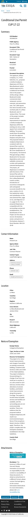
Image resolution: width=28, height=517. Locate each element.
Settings (24, 1)
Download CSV (5, 497)
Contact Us (19, 1)
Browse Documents (20, 507)
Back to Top (5, 501)
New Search (14, 497)
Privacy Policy (5, 504)
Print (21, 497)
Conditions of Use (19, 501)
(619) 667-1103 (14, 271)
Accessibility (18, 504)
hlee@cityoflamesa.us (16, 277)
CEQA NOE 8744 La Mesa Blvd (18, 455)
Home (2, 10)
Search (8, 10)
